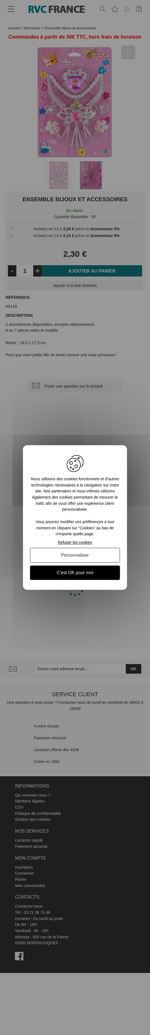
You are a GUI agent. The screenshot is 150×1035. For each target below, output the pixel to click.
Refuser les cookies (75, 542)
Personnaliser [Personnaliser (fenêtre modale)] (75, 555)
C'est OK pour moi (75, 572)
